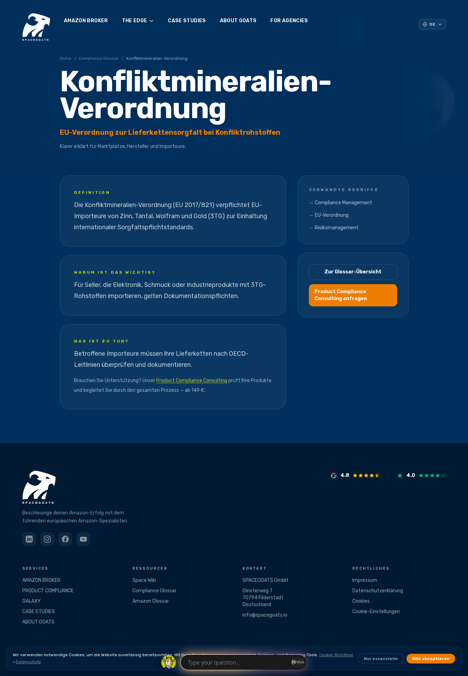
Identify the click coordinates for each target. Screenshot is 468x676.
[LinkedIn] (29, 539)
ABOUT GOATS (238, 21)
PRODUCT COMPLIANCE (48, 591)
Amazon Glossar (150, 601)
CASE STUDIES (187, 21)
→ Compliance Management (340, 203)
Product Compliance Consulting (191, 381)
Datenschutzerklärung (377, 591)
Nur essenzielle (381, 658)
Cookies (361, 601)
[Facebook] (65, 539)
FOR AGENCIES (289, 21)
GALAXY (31, 601)
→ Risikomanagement (334, 228)
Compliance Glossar (99, 58)
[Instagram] (47, 539)
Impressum (364, 580)
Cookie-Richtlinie (336, 654)
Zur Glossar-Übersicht (353, 272)
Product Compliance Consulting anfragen (340, 295)
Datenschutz (28, 661)
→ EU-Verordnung (328, 215)
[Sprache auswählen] (432, 24)
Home (65, 58)
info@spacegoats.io (265, 615)
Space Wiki (144, 580)
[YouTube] (83, 539)
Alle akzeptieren (431, 658)
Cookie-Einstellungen (376, 612)
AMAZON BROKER (86, 21)
